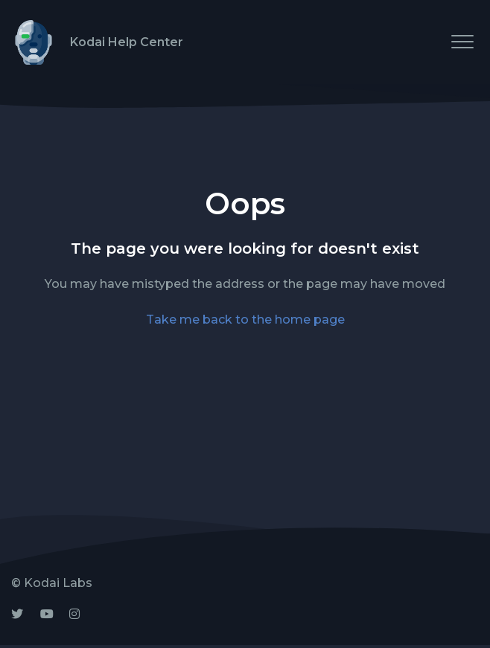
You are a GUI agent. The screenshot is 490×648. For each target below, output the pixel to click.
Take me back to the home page (245, 319)
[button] (462, 41)
